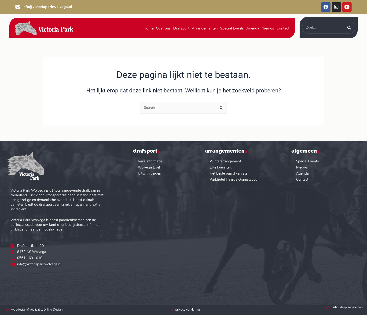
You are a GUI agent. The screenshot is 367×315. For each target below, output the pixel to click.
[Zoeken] (349, 27)
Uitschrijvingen (149, 173)
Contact (282, 28)
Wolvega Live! (149, 167)
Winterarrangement (225, 161)
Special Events (232, 28)
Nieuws (267, 28)
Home (148, 28)
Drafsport (181, 28)
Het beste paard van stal (229, 173)
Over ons (163, 28)
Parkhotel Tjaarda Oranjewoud (233, 179)
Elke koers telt (220, 167)
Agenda (252, 28)
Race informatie (150, 161)
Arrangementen (205, 28)
